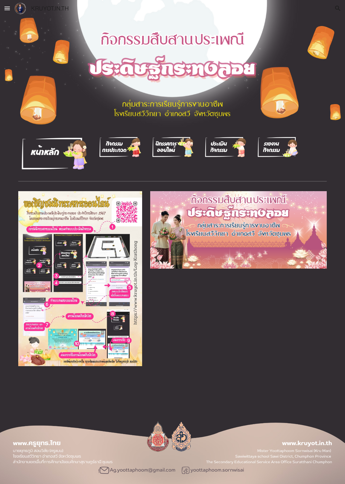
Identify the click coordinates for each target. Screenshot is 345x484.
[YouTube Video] (238, 321)
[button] (7, 8)
